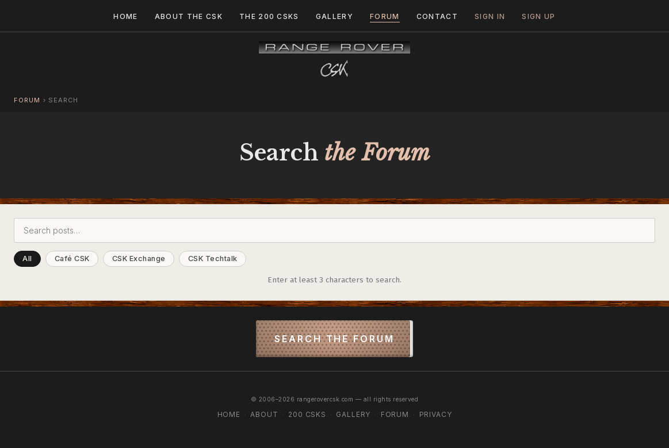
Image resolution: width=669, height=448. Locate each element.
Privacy (435, 414)
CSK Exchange (139, 258)
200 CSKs (307, 414)
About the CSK (189, 16)
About (264, 414)
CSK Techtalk (213, 258)
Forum (385, 16)
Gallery (334, 16)
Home (125, 16)
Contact (437, 16)
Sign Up (538, 16)
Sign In (490, 16)
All (27, 258)
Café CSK (72, 258)
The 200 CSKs (269, 16)
